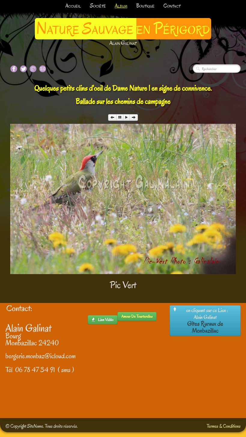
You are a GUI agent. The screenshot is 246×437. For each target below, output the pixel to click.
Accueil (73, 5)
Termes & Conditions (224, 426)
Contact (172, 5)
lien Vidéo (103, 319)
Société (98, 5)
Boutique (145, 5)
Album (121, 5)
